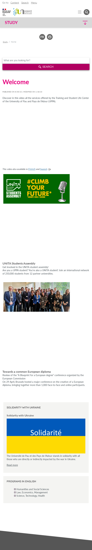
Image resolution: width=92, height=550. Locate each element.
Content (14, 2)
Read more (12, 465)
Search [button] (25, 2)
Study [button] (11, 22)
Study (5, 42)
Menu (34, 2)
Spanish (43, 169)
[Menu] (80, 12)
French (32, 169)
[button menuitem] (87, 12)
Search (46, 66)
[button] (79, 22)
